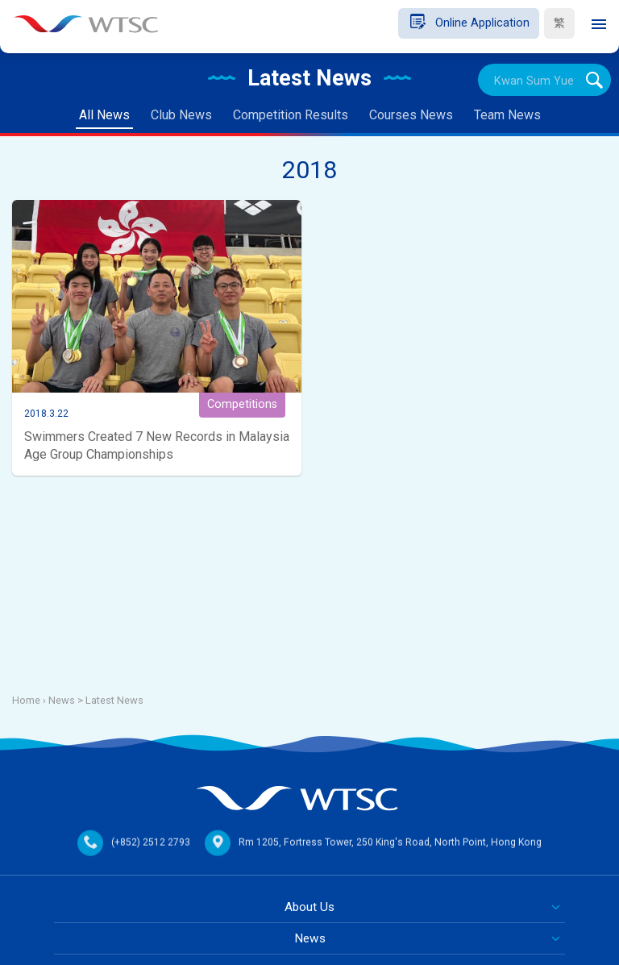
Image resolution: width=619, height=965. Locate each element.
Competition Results (290, 115)
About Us (309, 907)
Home (26, 700)
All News (104, 115)
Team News (507, 115)
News (310, 938)
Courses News (411, 115)
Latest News (114, 700)
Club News (181, 115)
